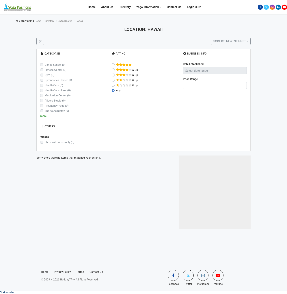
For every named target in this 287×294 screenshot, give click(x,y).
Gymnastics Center (58, 80)
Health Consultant (58, 90)
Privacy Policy (62, 272)
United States (65, 21)
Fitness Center (55, 70)
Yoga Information (147, 7)
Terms (80, 272)
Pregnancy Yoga (56, 105)
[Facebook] (260, 7)
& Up (127, 70)
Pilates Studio (55, 100)
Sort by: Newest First (229, 41)
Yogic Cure (194, 7)
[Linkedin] (278, 7)
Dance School (55, 64)
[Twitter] (266, 7)
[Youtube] (284, 7)
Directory (125, 7)
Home (92, 7)
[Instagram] (272, 7)
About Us (107, 7)
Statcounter (7, 292)
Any (118, 90)
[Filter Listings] (40, 41)
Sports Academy (57, 111)
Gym (49, 75)
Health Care (54, 85)
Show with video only (59, 142)
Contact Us (174, 7)
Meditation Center (58, 95)
